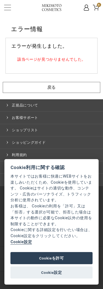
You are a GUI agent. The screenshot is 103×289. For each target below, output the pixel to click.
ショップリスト (25, 130)
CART (98, 5)
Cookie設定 (21, 242)
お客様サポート (25, 118)
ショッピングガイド (29, 142)
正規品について (25, 105)
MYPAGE (86, 7)
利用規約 (19, 155)
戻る (51, 87)
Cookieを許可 (51, 258)
